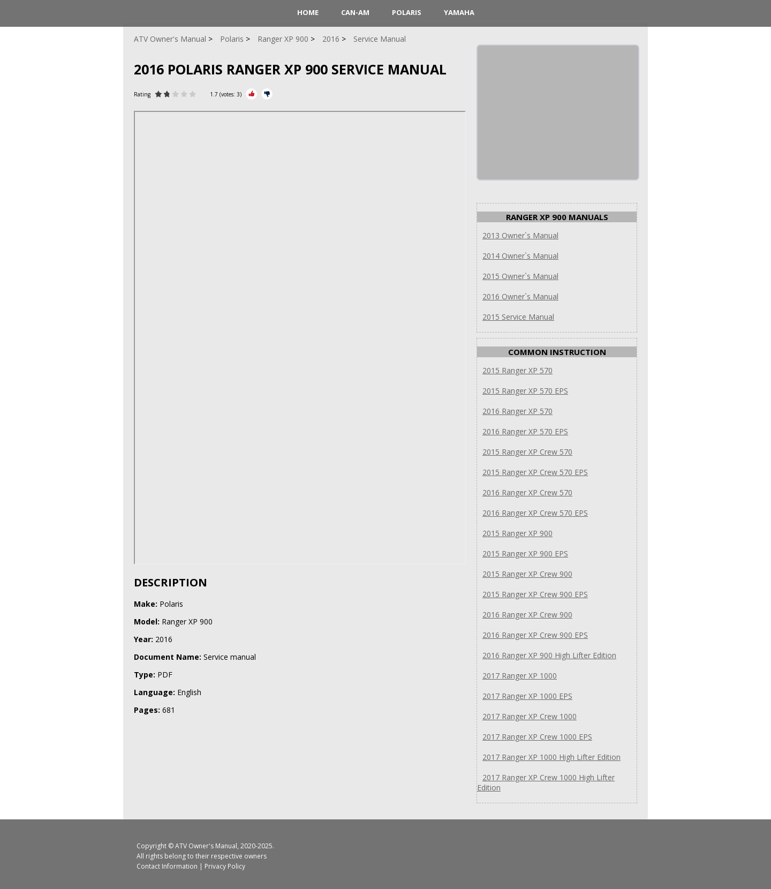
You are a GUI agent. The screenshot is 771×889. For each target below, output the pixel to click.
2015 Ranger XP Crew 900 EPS (535, 594)
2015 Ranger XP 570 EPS (525, 391)
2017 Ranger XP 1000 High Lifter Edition (551, 757)
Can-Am (355, 12)
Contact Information (167, 866)
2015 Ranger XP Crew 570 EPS (535, 472)
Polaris (406, 12)
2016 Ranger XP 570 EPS (525, 431)
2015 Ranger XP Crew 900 (527, 574)
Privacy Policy (225, 866)
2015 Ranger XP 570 (517, 370)
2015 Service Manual (518, 317)
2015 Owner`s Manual (520, 276)
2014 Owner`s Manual (520, 256)
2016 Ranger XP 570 (517, 411)
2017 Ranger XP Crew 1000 (529, 716)
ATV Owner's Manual (206, 845)
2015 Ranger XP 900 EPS (525, 553)
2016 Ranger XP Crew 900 (527, 614)
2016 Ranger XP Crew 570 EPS (535, 513)
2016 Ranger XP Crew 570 (527, 492)
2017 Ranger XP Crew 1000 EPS (537, 737)
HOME (308, 12)
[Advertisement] (558, 112)
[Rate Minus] (267, 94)
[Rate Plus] (251, 94)
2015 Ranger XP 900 (517, 533)
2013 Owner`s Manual (520, 235)
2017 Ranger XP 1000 (519, 675)
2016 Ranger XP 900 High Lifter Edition (549, 655)
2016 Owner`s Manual (520, 296)
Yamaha (459, 12)
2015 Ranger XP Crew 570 (527, 452)
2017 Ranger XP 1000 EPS (527, 696)
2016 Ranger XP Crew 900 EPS (535, 635)
